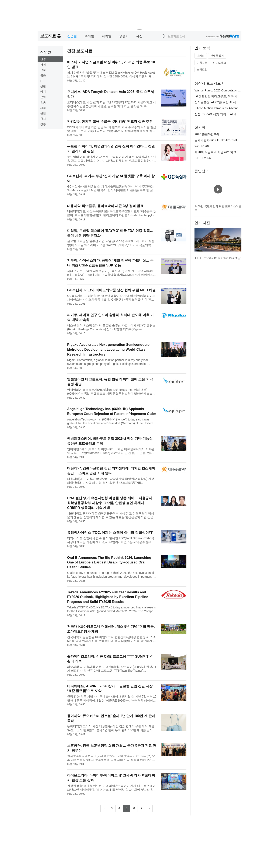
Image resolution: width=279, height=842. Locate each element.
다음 (238, 241)
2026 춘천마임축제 (207, 134)
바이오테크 (219, 62)
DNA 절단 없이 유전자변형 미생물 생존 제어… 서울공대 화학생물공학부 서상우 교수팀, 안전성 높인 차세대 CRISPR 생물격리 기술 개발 (109, 503)
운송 (43, 102)
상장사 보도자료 (207, 83)
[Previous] (104, 808)
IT (41, 80)
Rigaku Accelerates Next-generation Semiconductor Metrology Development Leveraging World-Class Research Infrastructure (109, 349)
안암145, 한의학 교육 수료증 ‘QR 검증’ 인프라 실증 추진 (110, 121)
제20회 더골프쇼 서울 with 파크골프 (218, 152)
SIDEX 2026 (202, 158)
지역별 (106, 36)
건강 (43, 59)
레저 (43, 91)
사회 (43, 107)
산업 (43, 113)
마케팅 (201, 55)
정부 (43, 124)
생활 (43, 86)
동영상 (199, 171)
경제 (43, 64)
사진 (139, 36)
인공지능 (202, 62)
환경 (43, 118)
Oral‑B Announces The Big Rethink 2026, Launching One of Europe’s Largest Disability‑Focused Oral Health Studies (109, 562)
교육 (43, 69)
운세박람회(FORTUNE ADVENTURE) (219, 140)
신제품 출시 (217, 55)
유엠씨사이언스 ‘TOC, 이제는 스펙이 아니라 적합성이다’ (110, 532)
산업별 (72, 36)
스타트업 (202, 69)
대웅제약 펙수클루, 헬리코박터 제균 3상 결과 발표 (105, 206)
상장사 (123, 36)
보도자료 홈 (50, 36)
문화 (43, 97)
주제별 (89, 36)
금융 (43, 75)
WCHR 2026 (202, 146)
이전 (197, 241)
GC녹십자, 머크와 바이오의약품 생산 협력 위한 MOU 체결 (111, 290)
